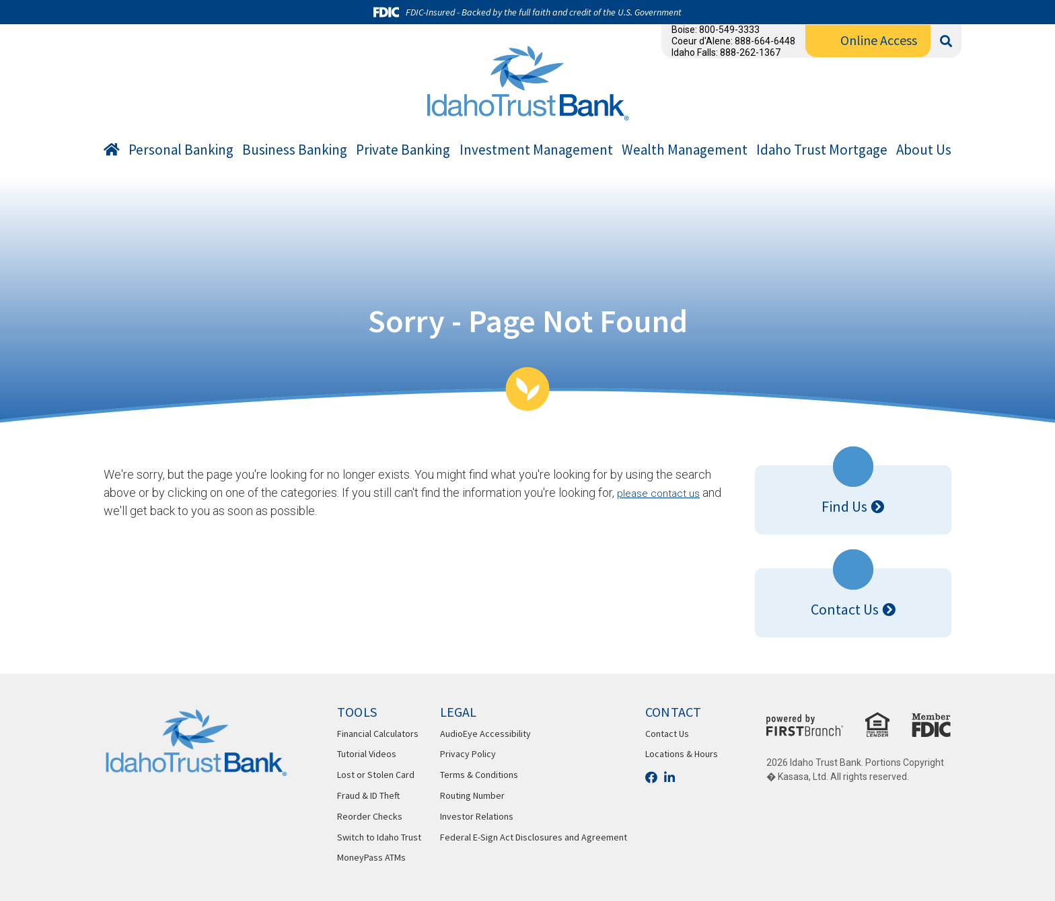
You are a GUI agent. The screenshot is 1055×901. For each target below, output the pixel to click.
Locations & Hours (681, 754)
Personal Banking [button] (181, 150)
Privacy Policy (468, 754)
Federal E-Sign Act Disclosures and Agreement (533, 837)
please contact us (663, 492)
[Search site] (946, 41)
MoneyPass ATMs (371, 857)
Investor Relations (476, 816)
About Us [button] (923, 150)
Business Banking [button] (294, 150)
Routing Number (472, 795)
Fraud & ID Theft (368, 795)
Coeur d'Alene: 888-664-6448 (733, 41)
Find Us (844, 506)
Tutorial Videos (366, 754)
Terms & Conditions (479, 775)
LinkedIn (669, 777)
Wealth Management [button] (685, 150)
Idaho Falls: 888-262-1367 (725, 52)
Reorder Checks (369, 816)
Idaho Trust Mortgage (821, 150)
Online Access (878, 40)
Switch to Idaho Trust (379, 837)
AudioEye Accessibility (485, 734)
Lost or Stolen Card (375, 775)
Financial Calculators (378, 734)
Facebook (651, 777)
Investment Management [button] (536, 150)
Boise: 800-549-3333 (715, 29)
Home (112, 152)
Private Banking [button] (403, 150)
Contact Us (845, 609)
